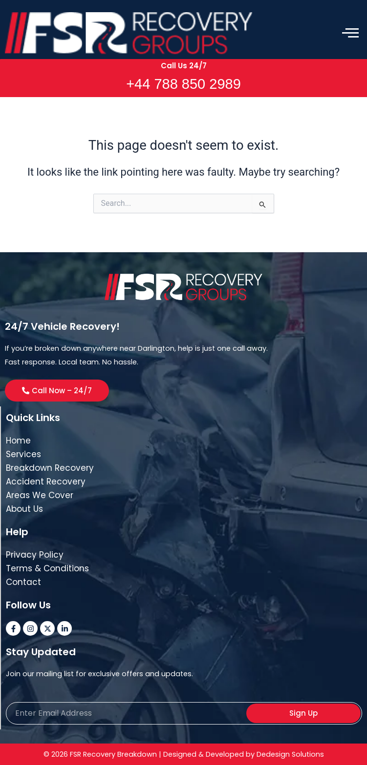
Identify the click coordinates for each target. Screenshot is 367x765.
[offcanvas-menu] (350, 33)
